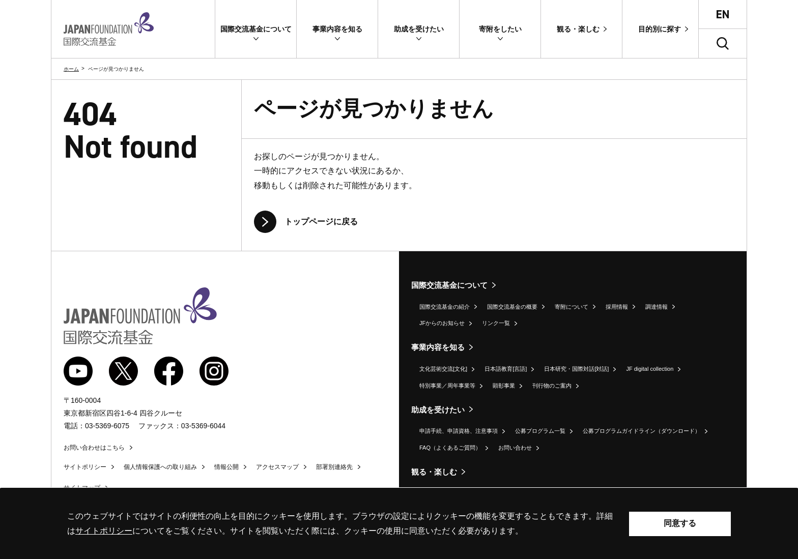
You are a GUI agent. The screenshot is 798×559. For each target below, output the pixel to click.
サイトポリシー (85, 466)
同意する (680, 523)
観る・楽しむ (434, 471)
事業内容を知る (438, 347)
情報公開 (226, 466)
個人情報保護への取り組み (160, 466)
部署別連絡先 (334, 466)
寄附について (571, 307)
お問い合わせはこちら (94, 447)
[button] (255, 29)
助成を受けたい (438, 409)
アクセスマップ (277, 466)
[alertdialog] (399, 523)
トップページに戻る (321, 221)
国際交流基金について (449, 285)
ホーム (71, 69)
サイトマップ (82, 487)
